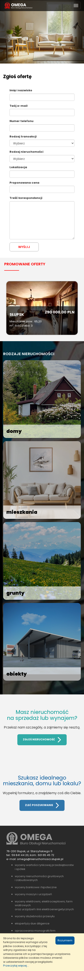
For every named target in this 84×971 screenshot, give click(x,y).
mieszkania (21, 512)
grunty (15, 593)
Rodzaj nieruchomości (26, 152)
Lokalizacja (18, 167)
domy (14, 431)
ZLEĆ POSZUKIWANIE (42, 805)
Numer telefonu (21, 121)
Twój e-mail (19, 106)
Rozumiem (65, 940)
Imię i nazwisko (21, 90)
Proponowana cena (24, 183)
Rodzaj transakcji (23, 137)
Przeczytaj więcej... (16, 966)
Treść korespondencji (26, 198)
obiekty (16, 673)
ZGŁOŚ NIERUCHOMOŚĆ (42, 739)
